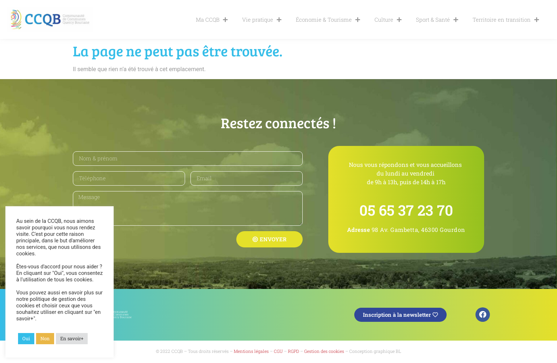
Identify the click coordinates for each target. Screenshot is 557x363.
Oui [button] (26, 338)
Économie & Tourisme (328, 19)
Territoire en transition (506, 19)
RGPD (293, 351)
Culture (388, 19)
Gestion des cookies (324, 351)
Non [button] (45, 338)
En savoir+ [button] (71, 338)
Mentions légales (251, 351)
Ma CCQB (212, 19)
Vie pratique (261, 19)
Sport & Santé (437, 19)
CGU (278, 351)
